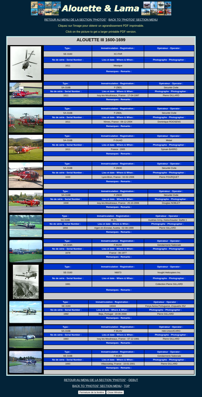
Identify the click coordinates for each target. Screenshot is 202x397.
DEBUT (133, 380)
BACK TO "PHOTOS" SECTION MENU (133, 19)
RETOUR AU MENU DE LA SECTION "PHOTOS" (75, 19)
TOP (127, 386)
